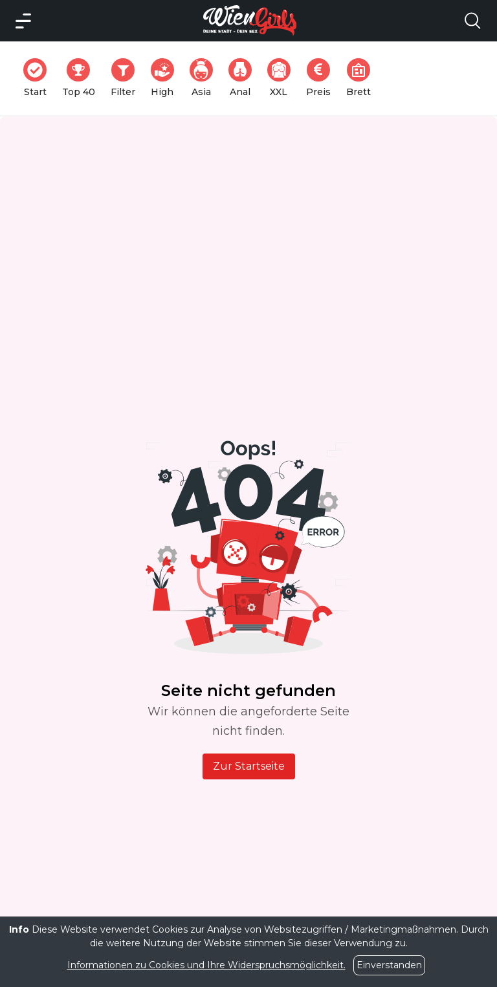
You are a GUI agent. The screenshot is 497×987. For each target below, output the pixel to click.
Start (38, 78)
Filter (127, 78)
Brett (362, 78)
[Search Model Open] (472, 21)
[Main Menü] (23, 21)
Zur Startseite (249, 766)
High (166, 78)
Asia (205, 78)
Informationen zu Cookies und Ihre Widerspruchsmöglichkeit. (206, 965)
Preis (322, 78)
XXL (281, 78)
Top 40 (82, 78)
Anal (244, 78)
